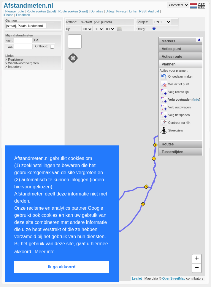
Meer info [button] (45, 251)
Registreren (16, 59)
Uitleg (110, 11)
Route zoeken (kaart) (73, 11)
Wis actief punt (178, 84)
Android (154, 11)
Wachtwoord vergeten (23, 63)
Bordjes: (142, 22)
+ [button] (197, 258)
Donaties (97, 11)
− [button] (197, 268)
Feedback (23, 15)
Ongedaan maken (180, 76)
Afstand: (71, 22)
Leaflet (137, 278)
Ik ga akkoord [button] (62, 266)
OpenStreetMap (173, 278)
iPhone (9, 15)
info (196, 99)
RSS (143, 11)
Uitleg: (141, 29)
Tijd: (69, 29)
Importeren (15, 66)
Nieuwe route (15, 11)
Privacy (122, 11)
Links (133, 11)
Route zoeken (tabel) (41, 11)
